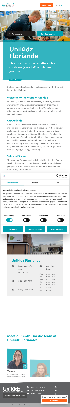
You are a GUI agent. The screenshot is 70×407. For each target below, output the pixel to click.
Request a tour (54, 400)
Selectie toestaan (35, 229)
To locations (15, 34)
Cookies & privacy (24, 405)
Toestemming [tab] (12, 182)
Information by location (15, 395)
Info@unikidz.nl (25, 289)
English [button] (57, 5)
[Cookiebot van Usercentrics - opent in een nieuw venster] (57, 176)
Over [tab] (58, 182)
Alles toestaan (57, 229)
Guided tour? (47, 5)
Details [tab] (35, 182)
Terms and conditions (9, 405)
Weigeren (13, 229)
